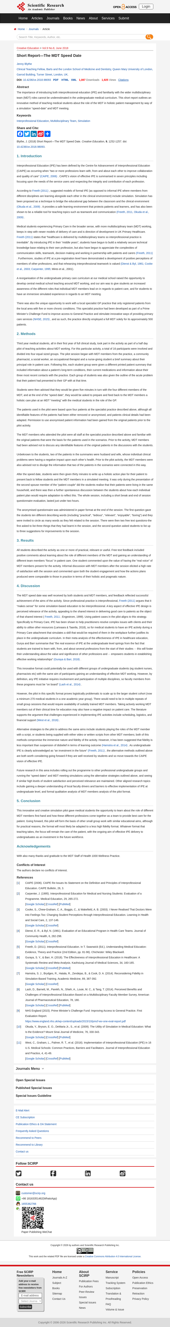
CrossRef (51, 904)
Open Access (140, 1277)
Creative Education (28, 48)
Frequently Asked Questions (32, 1131)
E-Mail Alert (22, 1110)
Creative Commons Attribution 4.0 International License (113, 1256)
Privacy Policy (140, 1298)
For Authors (86, 1286)
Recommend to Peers (28, 1137)
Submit (123, 18)
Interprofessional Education (33, 120)
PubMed (65, 904)
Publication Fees (89, 1281)
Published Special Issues (34, 1088)
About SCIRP (84, 1274)
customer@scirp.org (33, 1193)
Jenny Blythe (24, 63)
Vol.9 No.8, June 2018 (55, 48)
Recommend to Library (29, 1144)
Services (108, 18)
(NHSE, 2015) (41, 319)
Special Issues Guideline (33, 1095)
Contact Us (58, 1298)
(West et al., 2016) (48, 720)
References (25, 877)
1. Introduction (29, 156)
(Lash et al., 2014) (70, 684)
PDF (55, 79)
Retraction (138, 1293)
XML (74, 79)
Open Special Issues (30, 1080)
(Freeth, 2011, (125, 211)
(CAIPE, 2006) (49, 176)
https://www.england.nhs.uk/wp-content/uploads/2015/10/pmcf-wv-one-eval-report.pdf (75, 1021)
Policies (138, 1272)
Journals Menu (30, 1069)
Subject (56, 1282)
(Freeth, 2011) (144, 253)
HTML (65, 79)
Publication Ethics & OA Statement (36, 1124)
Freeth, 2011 (53, 616)
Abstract (23, 87)
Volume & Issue (115, 1309)
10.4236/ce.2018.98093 (37, 79)
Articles (37, 18)
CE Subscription (25, 1117)
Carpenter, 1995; (41, 269)
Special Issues (87, 1302)
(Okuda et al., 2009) (29, 206)
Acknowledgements (33, 846)
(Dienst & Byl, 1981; (133, 263)
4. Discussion (28, 586)
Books (68, 18)
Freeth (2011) (40, 190)
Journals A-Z (59, 1277)
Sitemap (57, 1293)
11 (18, 1042)
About (93, 18)
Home (23, 18)
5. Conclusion (28, 801)
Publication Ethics (142, 1282)
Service (112, 1272)
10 (18, 1026)
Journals (52, 18)
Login (146, 6)
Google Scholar (35, 904)
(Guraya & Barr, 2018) (67, 659)
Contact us (22, 1151)
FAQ (108, 1304)
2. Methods (26, 334)
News (80, 18)
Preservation (139, 1288)
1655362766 (28, 1203)
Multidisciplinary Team (63, 120)
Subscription (113, 1288)
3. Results (25, 540)
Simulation (84, 120)
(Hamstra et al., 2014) (115, 745)
